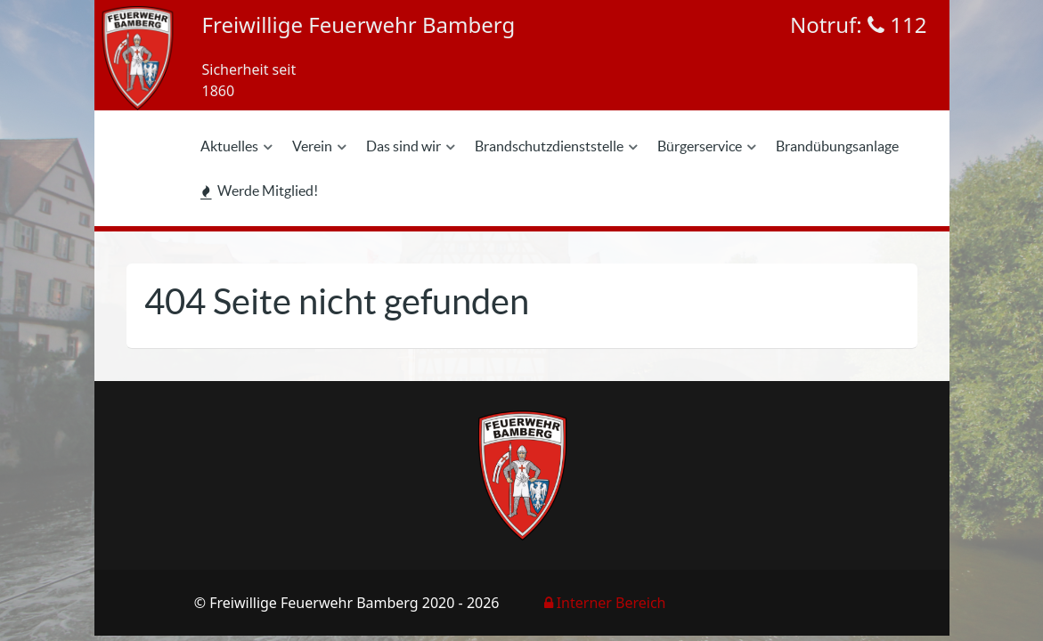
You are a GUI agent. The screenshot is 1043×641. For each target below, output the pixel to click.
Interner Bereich (605, 603)
